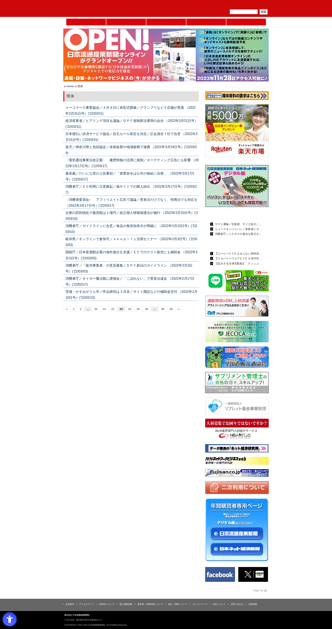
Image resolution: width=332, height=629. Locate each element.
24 (129, 309)
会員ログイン (258, 5)
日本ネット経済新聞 (206, 22)
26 (146, 309)
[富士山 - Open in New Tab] (237, 473)
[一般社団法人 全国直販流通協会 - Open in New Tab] (237, 358)
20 (95, 309)
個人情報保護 (125, 604)
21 (104, 309)
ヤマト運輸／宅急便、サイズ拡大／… (238, 224)
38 (162, 309)
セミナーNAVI (126, 22)
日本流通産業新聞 (166, 22)
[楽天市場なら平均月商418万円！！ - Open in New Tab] (237, 131)
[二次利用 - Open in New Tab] (237, 488)
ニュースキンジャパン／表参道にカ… (238, 229)
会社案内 (69, 604)
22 (112, 309)
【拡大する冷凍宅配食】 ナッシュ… (238, 263)
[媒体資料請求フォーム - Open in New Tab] (237, 96)
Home (86, 22)
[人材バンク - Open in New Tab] (237, 430)
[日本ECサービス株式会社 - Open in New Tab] (237, 281)
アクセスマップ (86, 604)
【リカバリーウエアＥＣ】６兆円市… (238, 258)
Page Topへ (260, 590)
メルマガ (219, 5)
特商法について (106, 604)
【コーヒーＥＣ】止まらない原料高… (238, 253)
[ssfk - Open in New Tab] (237, 383)
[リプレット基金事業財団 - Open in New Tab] (237, 406)
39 (171, 309)
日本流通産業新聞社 (94, 8)
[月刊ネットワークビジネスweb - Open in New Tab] (237, 461)
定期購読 (238, 5)
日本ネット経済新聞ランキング (231, 243)
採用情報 (253, 604)
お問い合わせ (237, 604)
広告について (219, 604)
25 (138, 309)
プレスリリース (199, 604)
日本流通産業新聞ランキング (229, 214)
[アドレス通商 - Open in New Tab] (237, 306)
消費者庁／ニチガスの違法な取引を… (238, 233)
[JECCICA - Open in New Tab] (237, 332)
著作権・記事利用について (150, 604)
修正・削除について (177, 604)
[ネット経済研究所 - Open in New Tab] (237, 449)
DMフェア (246, 22)
